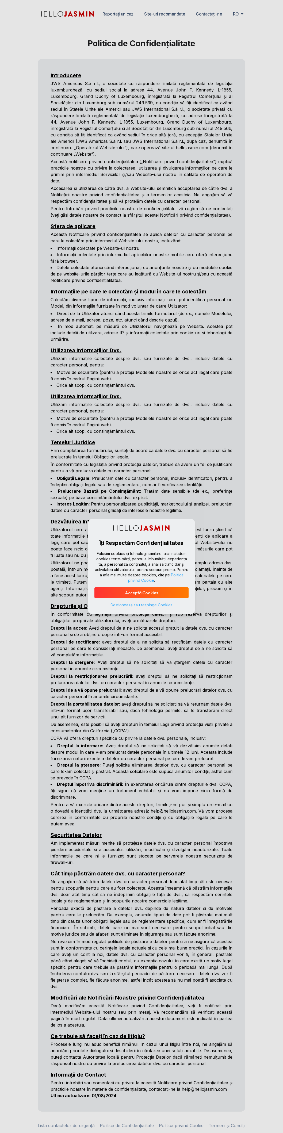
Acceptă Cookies (141, 592)
